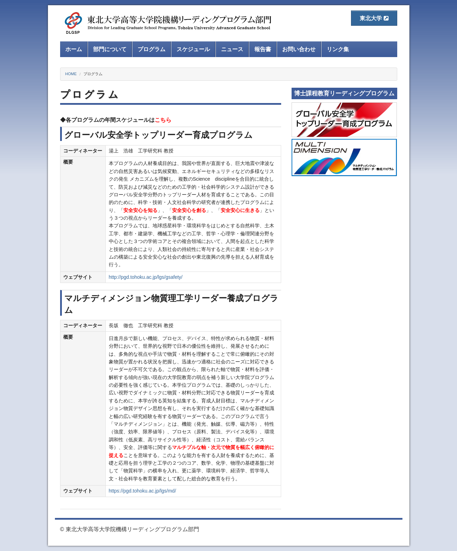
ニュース (232, 49)
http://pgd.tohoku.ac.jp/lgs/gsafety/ (145, 277)
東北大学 (374, 18)
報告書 (262, 49)
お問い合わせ (299, 49)
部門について (110, 49)
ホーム (73, 49)
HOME (71, 74)
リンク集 (338, 49)
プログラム (151, 49)
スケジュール (193, 49)
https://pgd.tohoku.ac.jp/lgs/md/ (142, 491)
